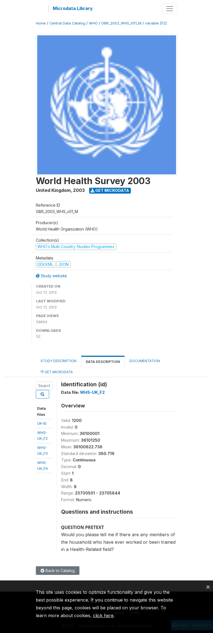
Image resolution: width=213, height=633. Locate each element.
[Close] (208, 586)
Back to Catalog (58, 570)
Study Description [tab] (58, 361)
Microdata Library (73, 8)
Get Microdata (110, 190)
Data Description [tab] (103, 362)
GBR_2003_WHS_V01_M (121, 23)
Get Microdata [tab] (57, 371)
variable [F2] (156, 23)
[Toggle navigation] (169, 8)
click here (103, 615)
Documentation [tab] (144, 361)
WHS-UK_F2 (92, 392)
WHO (93, 23)
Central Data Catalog (67, 23)
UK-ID (42, 423)
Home (41, 23)
